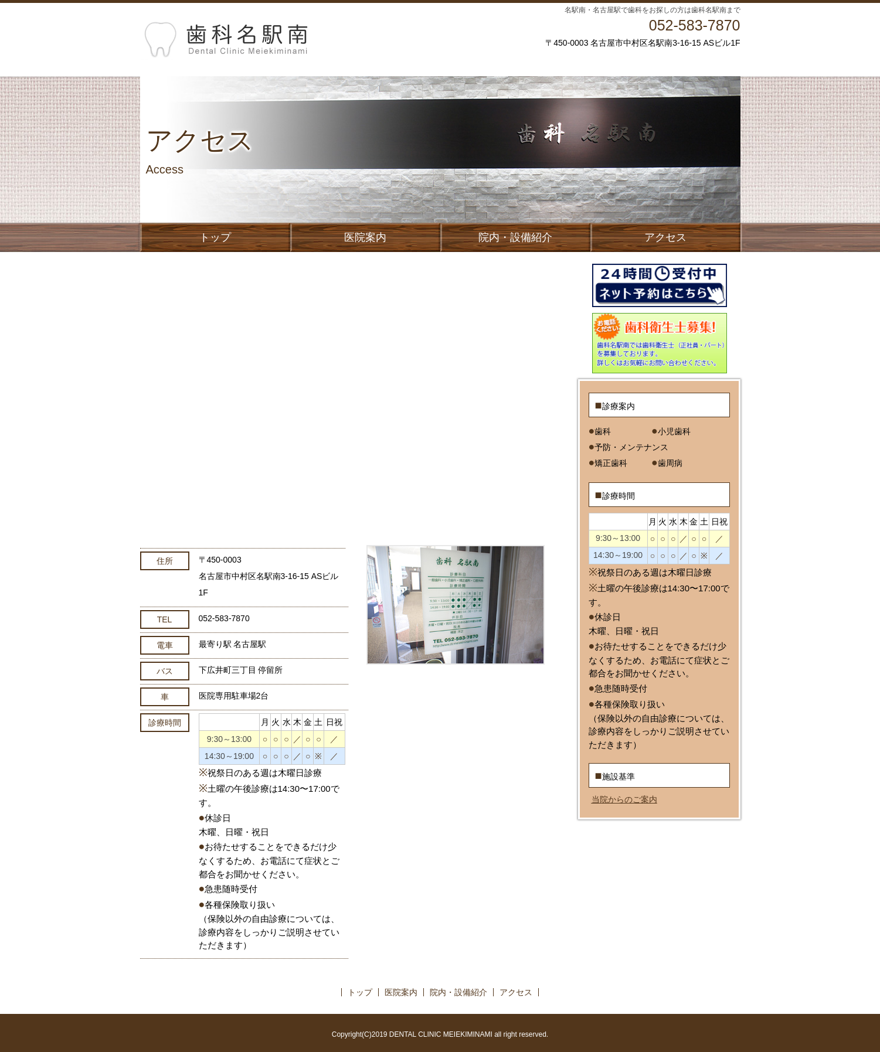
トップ (215, 237)
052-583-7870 (694, 25)
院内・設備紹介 (515, 237)
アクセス (665, 237)
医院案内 (365, 237)
